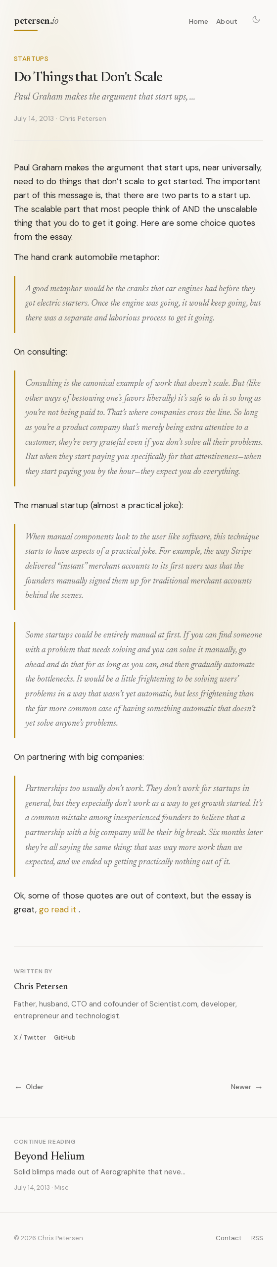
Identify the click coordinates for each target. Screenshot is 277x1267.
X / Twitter (30, 1037)
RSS (257, 1238)
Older (29, 1087)
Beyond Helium (49, 1157)
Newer (247, 1087)
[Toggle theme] (256, 19)
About (226, 21)
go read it (57, 909)
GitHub (65, 1037)
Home (199, 21)
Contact (228, 1238)
